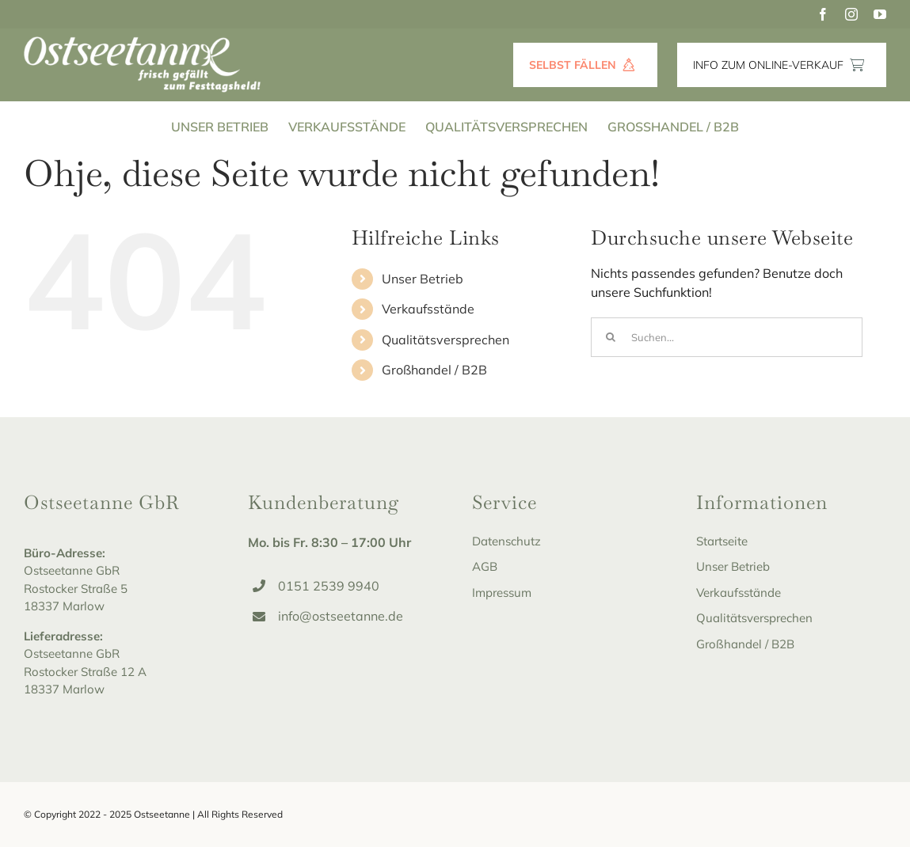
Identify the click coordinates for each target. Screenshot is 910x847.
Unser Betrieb (422, 279)
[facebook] (823, 14)
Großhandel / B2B (434, 370)
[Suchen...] (726, 337)
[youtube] (880, 14)
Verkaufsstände (428, 309)
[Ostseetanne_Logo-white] (142, 43)
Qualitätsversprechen (445, 340)
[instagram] (851, 14)
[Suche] (610, 337)
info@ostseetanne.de (340, 616)
